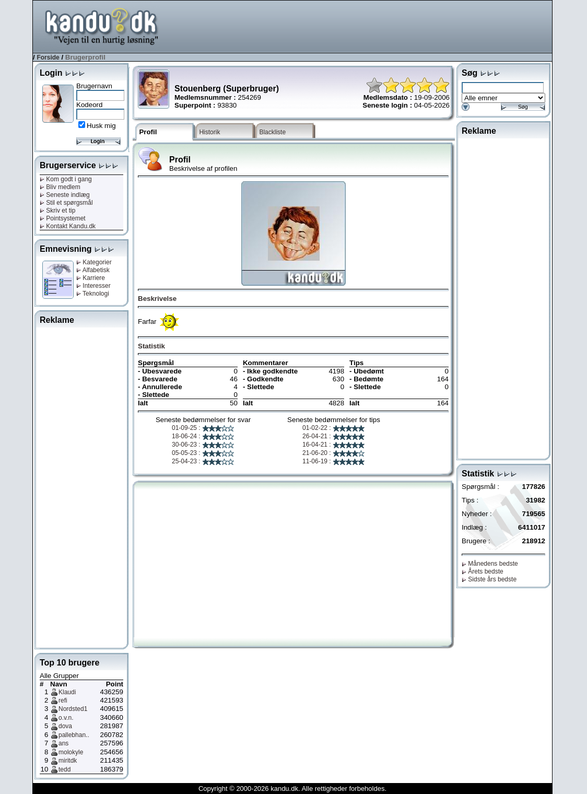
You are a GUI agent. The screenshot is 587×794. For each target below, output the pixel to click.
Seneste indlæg (65, 194)
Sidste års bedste (489, 579)
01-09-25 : (203, 427)
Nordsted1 (72, 709)
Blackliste (272, 132)
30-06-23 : (203, 444)
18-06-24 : (203, 436)
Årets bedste (482, 571)
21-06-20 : (333, 453)
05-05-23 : (203, 453)
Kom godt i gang (66, 179)
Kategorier (94, 262)
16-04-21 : (333, 444)
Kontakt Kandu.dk (68, 226)
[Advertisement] (362, 25)
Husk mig (101, 126)
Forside (48, 57)
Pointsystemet (63, 218)
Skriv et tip (57, 210)
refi (62, 700)
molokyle (70, 752)
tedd (64, 769)
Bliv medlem (60, 187)
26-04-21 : (333, 436)
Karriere (90, 278)
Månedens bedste (490, 563)
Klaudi (67, 692)
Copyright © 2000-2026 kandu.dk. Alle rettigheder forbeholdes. (292, 788)
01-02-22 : (333, 427)
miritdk (67, 760)
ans (63, 743)
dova (65, 726)
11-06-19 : (333, 461)
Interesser (93, 285)
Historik (209, 132)
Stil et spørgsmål (66, 202)
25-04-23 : (203, 461)
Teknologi (92, 293)
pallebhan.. (73, 735)
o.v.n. (65, 717)
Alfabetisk (93, 270)
